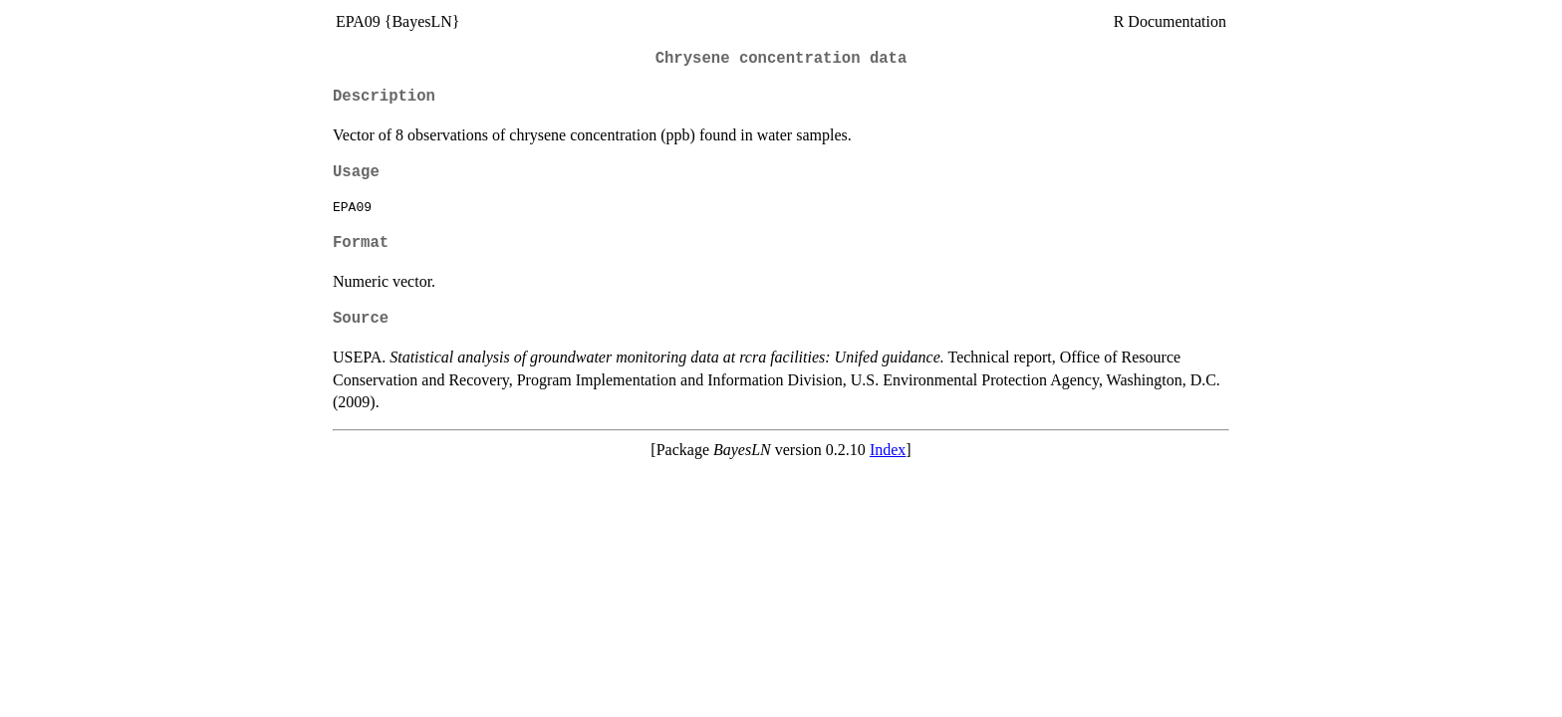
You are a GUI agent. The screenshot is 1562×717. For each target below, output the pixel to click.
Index (888, 449)
